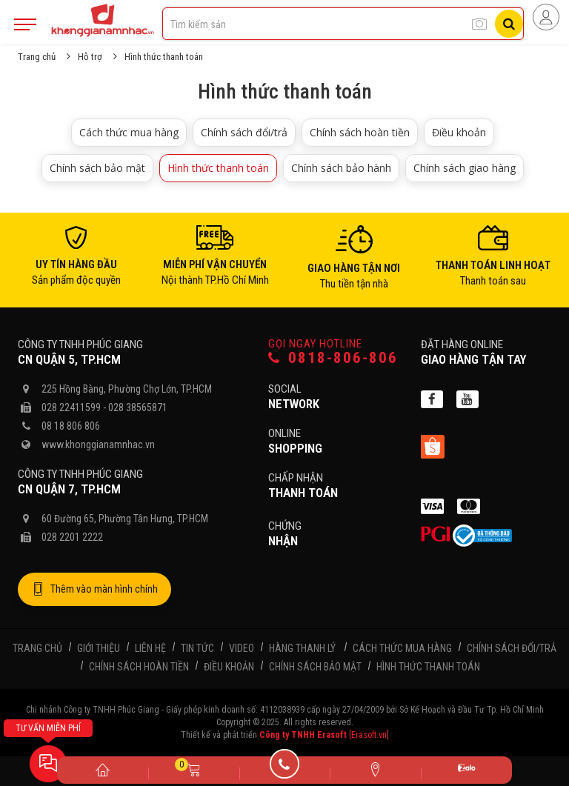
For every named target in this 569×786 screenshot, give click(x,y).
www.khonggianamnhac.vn (98, 444)
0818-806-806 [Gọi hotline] (333, 358)
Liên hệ (150, 648)
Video (241, 648)
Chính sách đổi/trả (244, 132)
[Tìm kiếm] (509, 24)
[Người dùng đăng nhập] (546, 17)
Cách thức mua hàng (129, 132)
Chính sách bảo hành (341, 168)
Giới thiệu (98, 648)
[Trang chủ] (102, 769)
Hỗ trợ (90, 56)
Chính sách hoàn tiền (360, 132)
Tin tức (197, 648)
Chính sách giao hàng (464, 168)
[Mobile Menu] (25, 24)
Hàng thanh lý (302, 648)
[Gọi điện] (284, 769)
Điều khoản (459, 132)
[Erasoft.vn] (369, 735)
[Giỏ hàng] (193, 769)
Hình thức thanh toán (218, 168)
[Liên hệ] (375, 769)
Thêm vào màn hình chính (94, 589)
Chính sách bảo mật (97, 168)
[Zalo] (466, 770)
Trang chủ (37, 56)
